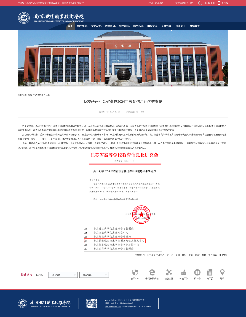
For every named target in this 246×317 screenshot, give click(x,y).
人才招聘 (166, 26)
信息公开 (181, 26)
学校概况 (82, 26)
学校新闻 (39, 95)
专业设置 (96, 26)
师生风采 (138, 26)
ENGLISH (210, 3)
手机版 (223, 3)
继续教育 (195, 26)
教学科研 (110, 26)
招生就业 (124, 26)
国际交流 (152, 26)
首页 (70, 26)
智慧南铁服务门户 (184, 3)
